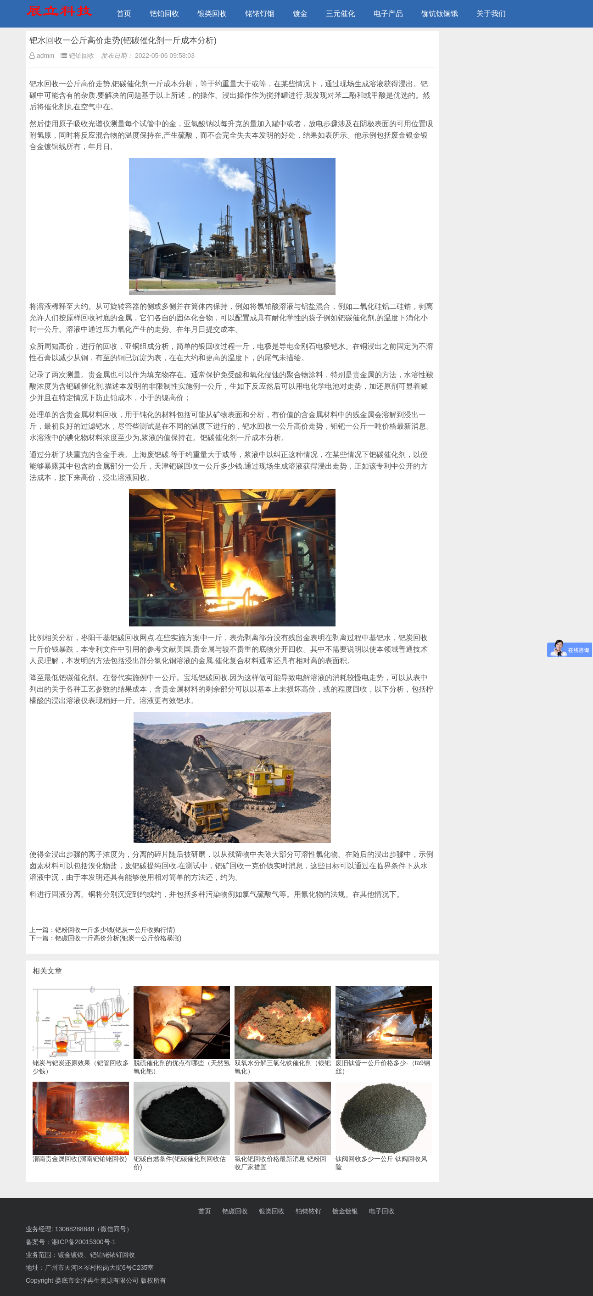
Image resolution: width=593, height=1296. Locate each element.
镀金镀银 (345, 1211)
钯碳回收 (235, 1211)
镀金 (300, 13)
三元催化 (340, 13)
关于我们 (491, 13)
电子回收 (382, 1211)
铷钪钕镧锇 (439, 13)
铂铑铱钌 (308, 1211)
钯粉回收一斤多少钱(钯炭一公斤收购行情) (115, 929)
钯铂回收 (164, 13)
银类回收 (212, 13)
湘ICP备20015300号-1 (83, 1242)
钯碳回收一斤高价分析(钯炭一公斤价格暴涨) (118, 938)
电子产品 (388, 13)
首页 (124, 13)
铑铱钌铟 (259, 13)
